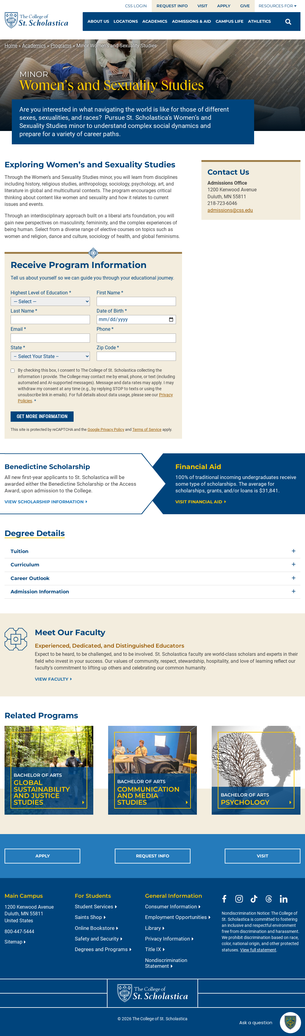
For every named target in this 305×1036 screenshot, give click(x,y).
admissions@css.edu (230, 210)
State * (18, 347)
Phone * (105, 329)
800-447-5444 (19, 931)
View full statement (258, 950)
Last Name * (24, 311)
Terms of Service (146, 429)
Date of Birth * (112, 311)
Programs (61, 46)
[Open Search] (288, 21)
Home (11, 46)
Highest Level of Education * (41, 293)
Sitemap (13, 942)
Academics (34, 46)
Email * (18, 329)
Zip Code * (108, 347)
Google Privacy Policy (106, 429)
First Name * (110, 293)
